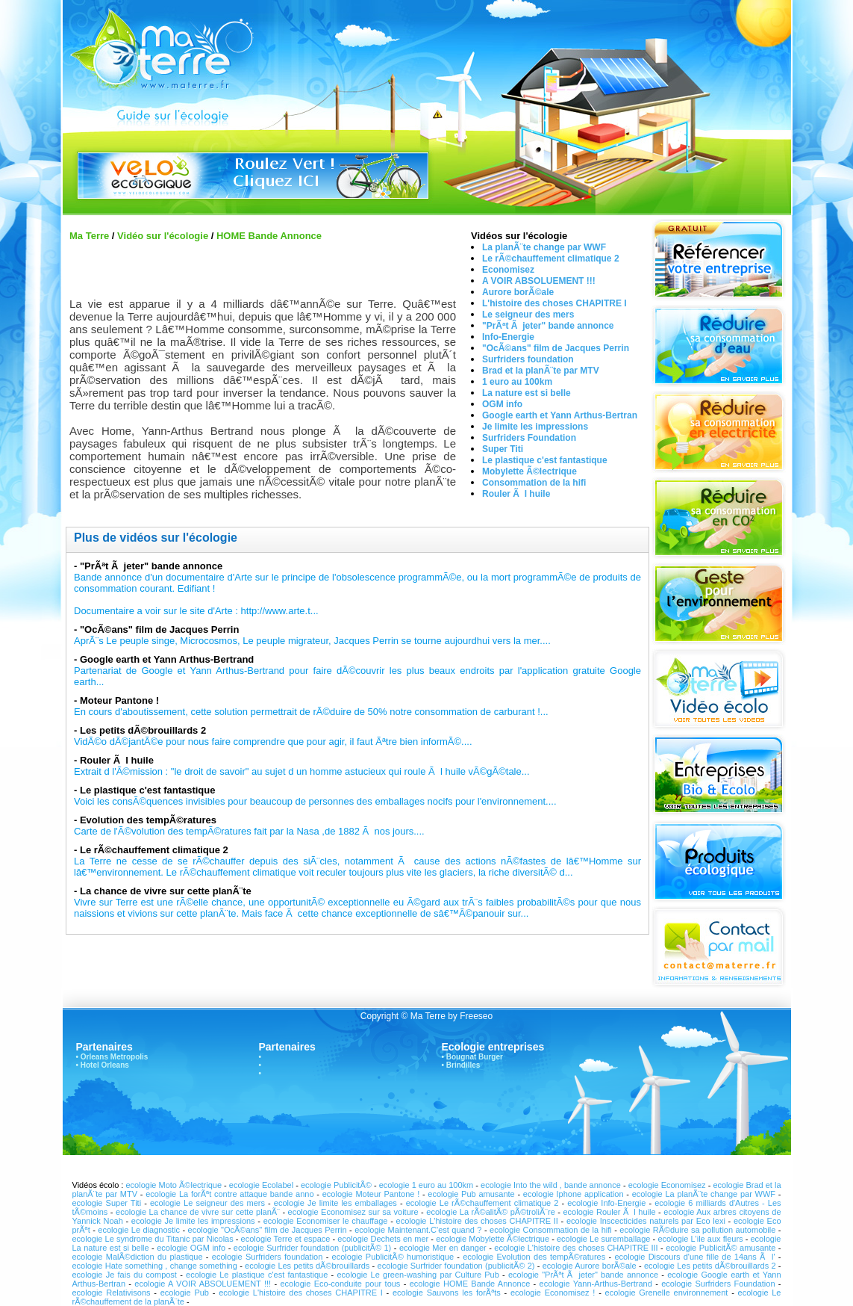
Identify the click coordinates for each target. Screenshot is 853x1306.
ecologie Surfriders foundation (269, 1256)
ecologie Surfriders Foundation (718, 1283)
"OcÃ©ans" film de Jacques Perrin (555, 348)
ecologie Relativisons (111, 1292)
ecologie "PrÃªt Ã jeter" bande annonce (583, 1274)
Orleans (94, 1057)
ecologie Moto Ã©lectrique (173, 1184)
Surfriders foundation (528, 359)
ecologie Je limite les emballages (335, 1202)
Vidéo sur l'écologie (162, 235)
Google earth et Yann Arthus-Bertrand (167, 659)
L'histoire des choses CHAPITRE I (554, 303)
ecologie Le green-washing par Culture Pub (419, 1274)
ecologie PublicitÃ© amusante (720, 1247)
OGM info (502, 404)
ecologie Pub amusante (471, 1193)
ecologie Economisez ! (552, 1292)
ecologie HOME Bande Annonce (470, 1283)
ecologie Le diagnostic (139, 1229)
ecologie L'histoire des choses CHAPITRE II (477, 1220)
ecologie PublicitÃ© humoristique (393, 1256)
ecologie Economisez (668, 1184)
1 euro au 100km (517, 382)
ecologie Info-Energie (606, 1202)
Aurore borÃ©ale (518, 292)
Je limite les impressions (535, 426)
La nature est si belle (526, 393)
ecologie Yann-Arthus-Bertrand (596, 1283)
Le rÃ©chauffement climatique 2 (550, 258)
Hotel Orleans (105, 1065)
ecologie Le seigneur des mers (207, 1202)
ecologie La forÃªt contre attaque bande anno (229, 1193)
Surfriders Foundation (529, 438)
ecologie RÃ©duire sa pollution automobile (697, 1229)
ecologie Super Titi (107, 1202)
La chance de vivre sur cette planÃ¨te (165, 891)
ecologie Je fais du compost (124, 1274)
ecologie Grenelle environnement (668, 1292)
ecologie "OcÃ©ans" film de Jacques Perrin (267, 1229)
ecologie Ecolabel (261, 1184)
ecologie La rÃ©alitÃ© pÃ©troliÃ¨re (490, 1211)
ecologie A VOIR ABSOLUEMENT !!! (202, 1283)
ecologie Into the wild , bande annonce (551, 1184)
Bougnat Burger (474, 1057)
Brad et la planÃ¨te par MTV (540, 370)
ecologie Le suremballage (604, 1238)
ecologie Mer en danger (443, 1247)
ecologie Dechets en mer (382, 1238)
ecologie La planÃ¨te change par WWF (703, 1193)
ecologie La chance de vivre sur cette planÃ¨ (198, 1211)
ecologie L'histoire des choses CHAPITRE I (301, 1292)
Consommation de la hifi (534, 482)
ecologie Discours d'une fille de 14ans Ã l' (694, 1256)
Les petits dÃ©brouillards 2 (143, 730)
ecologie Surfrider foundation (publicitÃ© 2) (456, 1265)
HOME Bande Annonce (269, 235)
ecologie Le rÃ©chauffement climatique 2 (482, 1202)
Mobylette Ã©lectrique (529, 471)
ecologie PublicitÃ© (336, 1184)
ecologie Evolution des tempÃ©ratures (534, 1256)
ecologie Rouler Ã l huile (611, 1211)
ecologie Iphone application (573, 1193)
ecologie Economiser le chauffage (325, 1220)
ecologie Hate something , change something (154, 1265)
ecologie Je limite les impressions (193, 1220)
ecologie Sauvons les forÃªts (447, 1292)
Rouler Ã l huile (516, 494)
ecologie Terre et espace (286, 1238)
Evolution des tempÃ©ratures (148, 820)
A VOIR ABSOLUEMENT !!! (539, 281)
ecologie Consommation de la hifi (551, 1229)
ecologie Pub (186, 1292)
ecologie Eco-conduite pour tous (340, 1283)
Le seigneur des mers (528, 314)
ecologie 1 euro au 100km (426, 1184)
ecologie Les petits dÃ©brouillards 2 (710, 1265)
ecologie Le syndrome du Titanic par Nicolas (154, 1238)
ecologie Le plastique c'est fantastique (257, 1274)
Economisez (508, 269)
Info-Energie (508, 337)
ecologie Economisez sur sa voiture (353, 1211)
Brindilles (463, 1065)
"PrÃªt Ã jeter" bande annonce (548, 326)
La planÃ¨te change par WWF (544, 247)
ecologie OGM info (191, 1247)
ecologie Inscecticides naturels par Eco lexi (645, 1220)
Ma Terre (89, 235)
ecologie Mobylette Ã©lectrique (492, 1238)
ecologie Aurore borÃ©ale (591, 1265)
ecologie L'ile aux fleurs (700, 1238)
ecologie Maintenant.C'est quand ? (417, 1229)
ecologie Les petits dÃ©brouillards (307, 1265)
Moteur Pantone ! (119, 700)
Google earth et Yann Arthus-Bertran (559, 415)
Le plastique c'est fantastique (544, 460)
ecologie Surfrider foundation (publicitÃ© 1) (313, 1247)
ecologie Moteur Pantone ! (370, 1193)
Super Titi (502, 449)
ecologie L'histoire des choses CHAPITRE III (575, 1247)
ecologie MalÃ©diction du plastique (137, 1256)
